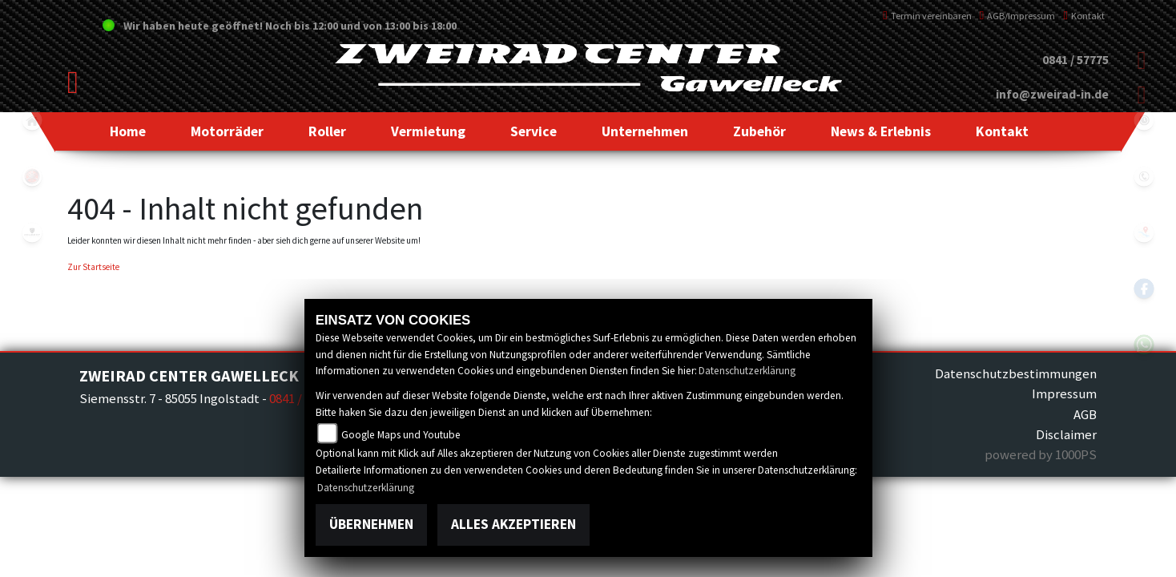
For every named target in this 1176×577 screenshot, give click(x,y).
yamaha (32, 176)
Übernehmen (371, 524)
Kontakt (1084, 16)
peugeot (32, 232)
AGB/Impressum (1018, 16)
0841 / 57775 (1075, 59)
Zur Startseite (93, 266)
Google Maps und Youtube (401, 435)
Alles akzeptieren (513, 524)
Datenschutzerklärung (747, 370)
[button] (227, 131)
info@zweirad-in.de (1052, 94)
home (32, 120)
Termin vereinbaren (927, 16)
